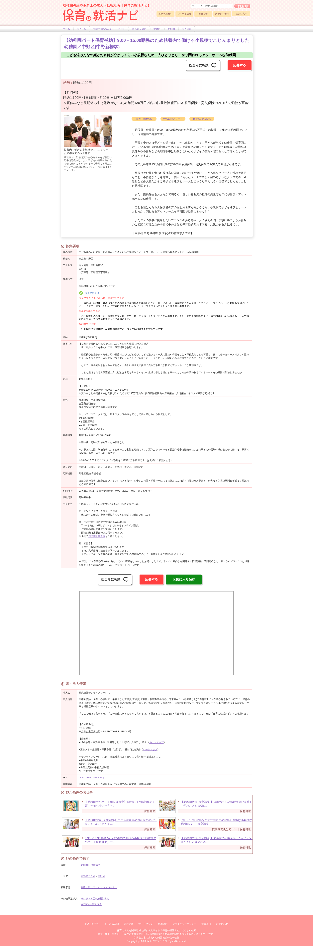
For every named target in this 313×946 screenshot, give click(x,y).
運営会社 (203, 14)
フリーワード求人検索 (242, 6)
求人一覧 (81, 29)
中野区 (157, 29)
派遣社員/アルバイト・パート (109, 29)
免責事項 (206, 923)
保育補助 (95, 865)
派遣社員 (87, 887)
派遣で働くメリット (95, 293)
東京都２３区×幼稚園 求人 (95, 898)
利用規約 (162, 923)
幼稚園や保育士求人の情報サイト (101, 15)
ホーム (66, 29)
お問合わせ (222, 923)
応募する (239, 65)
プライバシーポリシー (184, 923)
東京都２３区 (139, 29)
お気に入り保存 (184, 579)
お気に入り (241, 13)
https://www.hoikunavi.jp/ (92, 777)
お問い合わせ (222, 14)
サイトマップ (145, 923)
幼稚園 (171, 29)
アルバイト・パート (105, 887)
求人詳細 (186, 29)
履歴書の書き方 (96, 536)
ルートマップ (156, 742)
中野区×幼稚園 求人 (91, 904)
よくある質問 (184, 14)
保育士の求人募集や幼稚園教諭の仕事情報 (156, 937)
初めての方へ (165, 14)
